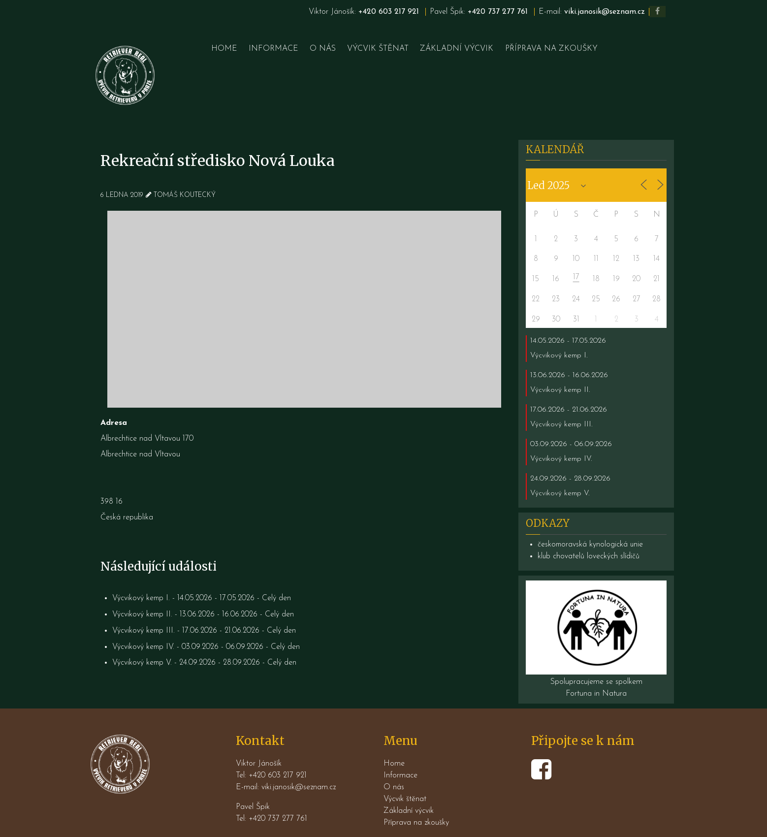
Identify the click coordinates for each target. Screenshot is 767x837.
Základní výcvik (409, 788)
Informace (400, 752)
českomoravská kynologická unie (591, 522)
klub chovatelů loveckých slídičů (589, 534)
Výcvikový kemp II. (142, 592)
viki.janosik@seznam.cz (604, 12)
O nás (394, 764)
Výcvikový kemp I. (141, 576)
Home (394, 740)
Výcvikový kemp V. (142, 639)
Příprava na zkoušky (416, 800)
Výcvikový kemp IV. (143, 623)
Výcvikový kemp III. (144, 608)
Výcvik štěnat (405, 776)
